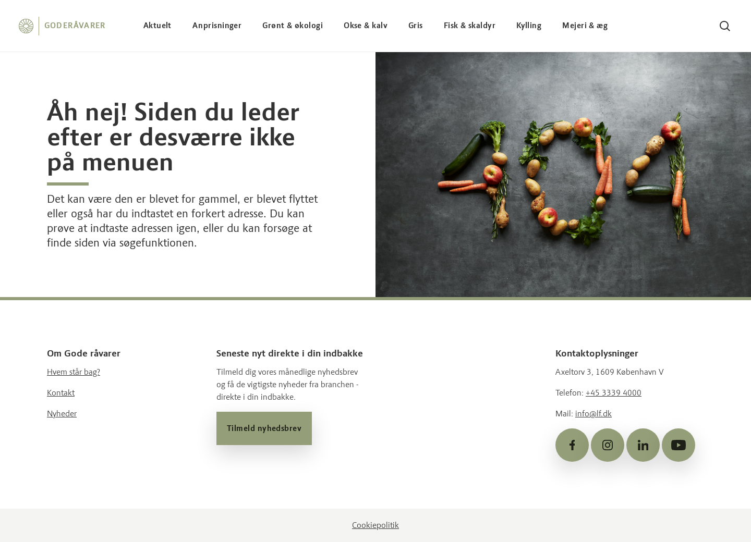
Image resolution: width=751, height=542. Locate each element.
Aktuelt (157, 25)
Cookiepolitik (375, 525)
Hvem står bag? (73, 372)
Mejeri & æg (585, 25)
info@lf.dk (593, 413)
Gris (415, 25)
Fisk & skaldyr (469, 25)
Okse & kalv (365, 25)
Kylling (528, 25)
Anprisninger (216, 25)
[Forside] (62, 26)
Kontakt (61, 393)
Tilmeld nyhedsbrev (264, 428)
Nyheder (62, 413)
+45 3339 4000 (613, 393)
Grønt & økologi (292, 25)
